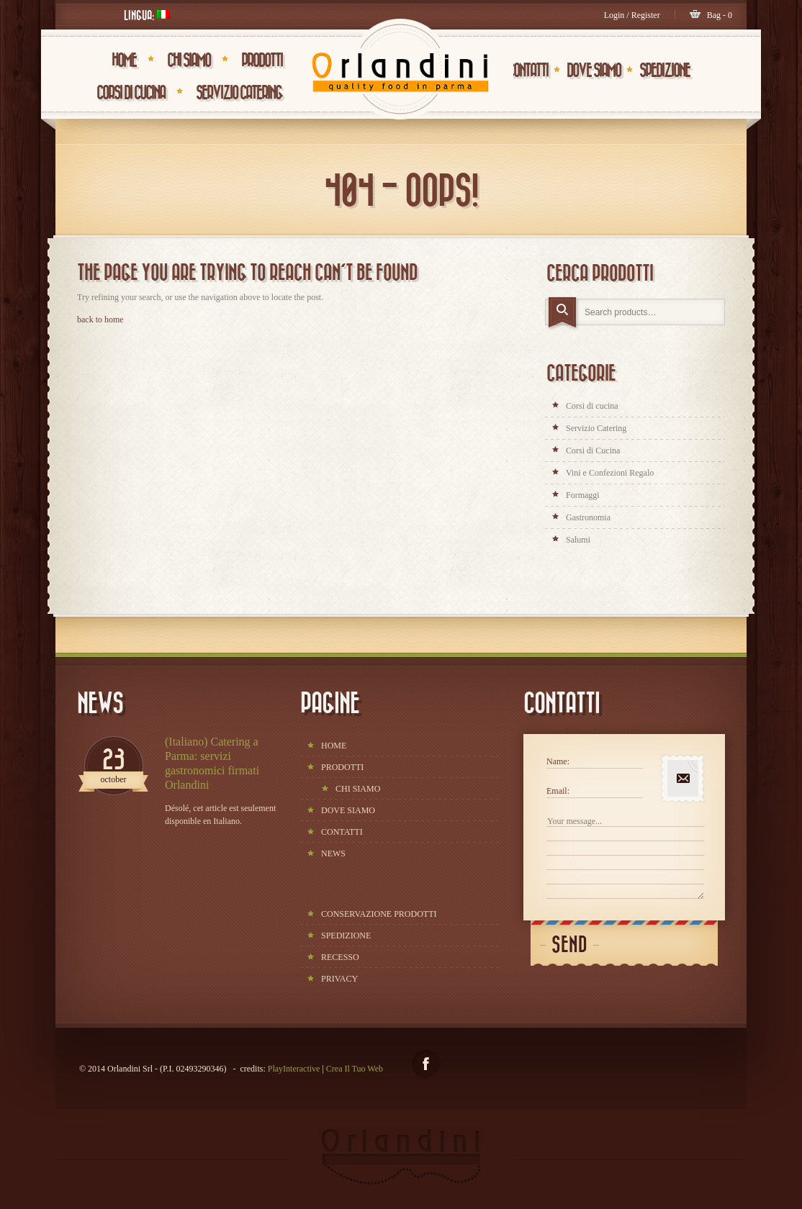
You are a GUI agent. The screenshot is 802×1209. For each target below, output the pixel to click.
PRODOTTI (261, 60)
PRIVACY (339, 979)
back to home (100, 319)
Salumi (578, 540)
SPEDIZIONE (664, 70)
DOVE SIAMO (594, 70)
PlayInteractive (294, 1069)
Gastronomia (588, 517)
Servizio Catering (239, 93)
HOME (124, 60)
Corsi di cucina (592, 406)
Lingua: (147, 15)
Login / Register (632, 15)
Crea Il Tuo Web (354, 1069)
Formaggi (583, 495)
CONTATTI (528, 70)
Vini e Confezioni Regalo (610, 473)
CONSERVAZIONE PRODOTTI (379, 914)
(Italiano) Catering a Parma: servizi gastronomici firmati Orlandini (212, 763)
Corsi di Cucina (130, 93)
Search (564, 313)
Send (569, 945)
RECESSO (340, 957)
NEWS (333, 853)
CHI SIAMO (188, 60)
